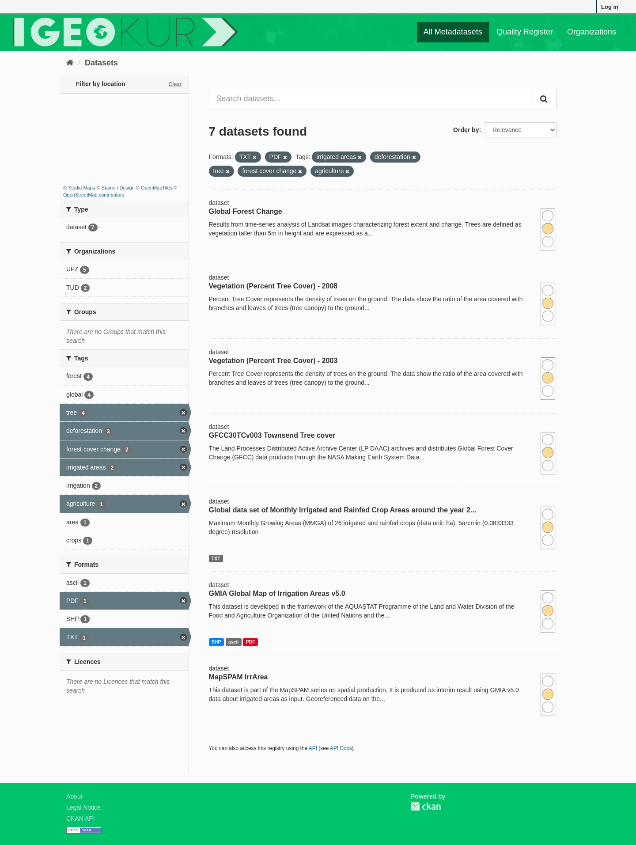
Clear (175, 84)
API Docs (341, 748)
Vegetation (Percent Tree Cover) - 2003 (273, 360)
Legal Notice (83, 807)
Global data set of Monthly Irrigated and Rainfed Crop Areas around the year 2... (343, 510)
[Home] (70, 62)
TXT (216, 558)
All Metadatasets (453, 31)
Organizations (591, 31)
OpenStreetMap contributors (93, 194)
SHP (216, 641)
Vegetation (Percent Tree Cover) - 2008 (273, 286)
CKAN (426, 806)
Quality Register (524, 31)
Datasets (101, 62)
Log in (609, 7)
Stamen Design (118, 187)
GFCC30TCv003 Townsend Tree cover (272, 435)
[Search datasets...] (371, 99)
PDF (250, 641)
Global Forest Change (245, 211)
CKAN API (80, 818)
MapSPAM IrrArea (238, 677)
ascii (233, 641)
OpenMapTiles (156, 187)
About (74, 796)
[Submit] (544, 99)
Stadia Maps (81, 187)
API (313, 748)
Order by (466, 129)
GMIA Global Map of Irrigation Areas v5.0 (277, 593)
